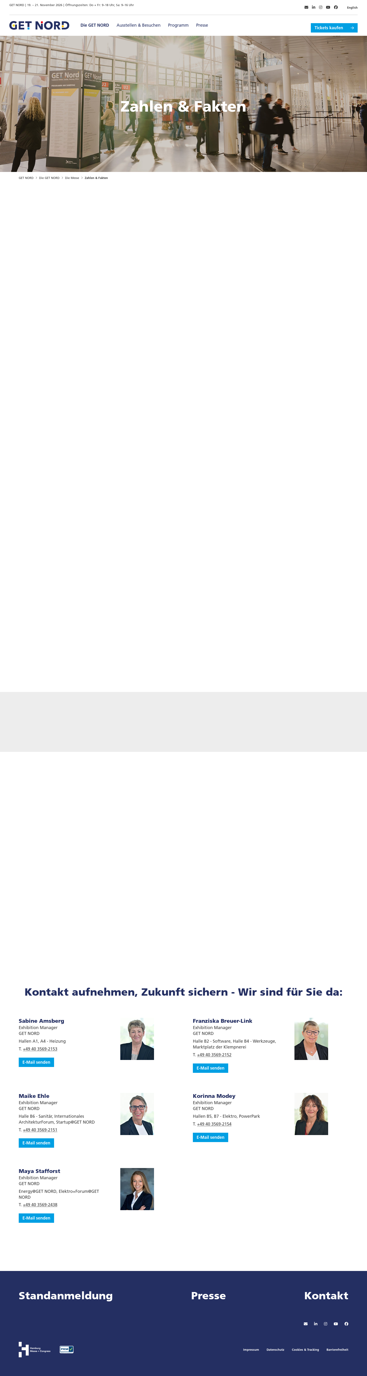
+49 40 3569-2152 (214, 1054)
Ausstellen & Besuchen (139, 22)
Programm (178, 22)
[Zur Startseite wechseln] (39, 22)
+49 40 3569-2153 (40, 1049)
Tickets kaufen (329, 23)
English (352, 5)
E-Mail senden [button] (36, 1062)
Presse (202, 22)
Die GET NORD (95, 22)
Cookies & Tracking (305, 1349)
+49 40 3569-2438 (40, 1204)
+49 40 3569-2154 (214, 1124)
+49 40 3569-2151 (40, 1129)
